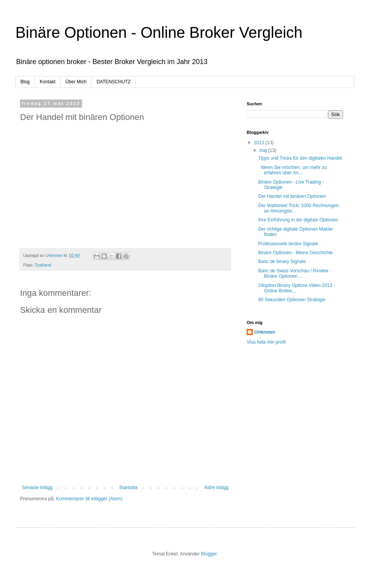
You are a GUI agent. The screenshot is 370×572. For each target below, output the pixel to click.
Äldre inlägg (216, 487)
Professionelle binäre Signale (288, 243)
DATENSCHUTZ (113, 81)
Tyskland (43, 265)
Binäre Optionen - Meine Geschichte (295, 252)
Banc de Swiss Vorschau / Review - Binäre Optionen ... (294, 273)
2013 (260, 142)
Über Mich (76, 81)
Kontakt (48, 81)
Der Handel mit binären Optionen (292, 196)
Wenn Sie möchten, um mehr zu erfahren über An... (292, 170)
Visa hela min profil (266, 342)
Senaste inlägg (37, 487)
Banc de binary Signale (282, 261)
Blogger (209, 554)
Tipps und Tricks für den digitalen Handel (300, 158)
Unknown (264, 332)
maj (263, 150)
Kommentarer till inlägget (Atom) (89, 498)
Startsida (128, 487)
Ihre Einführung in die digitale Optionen (298, 220)
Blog (25, 81)
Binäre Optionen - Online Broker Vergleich (159, 32)
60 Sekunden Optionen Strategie (291, 299)
